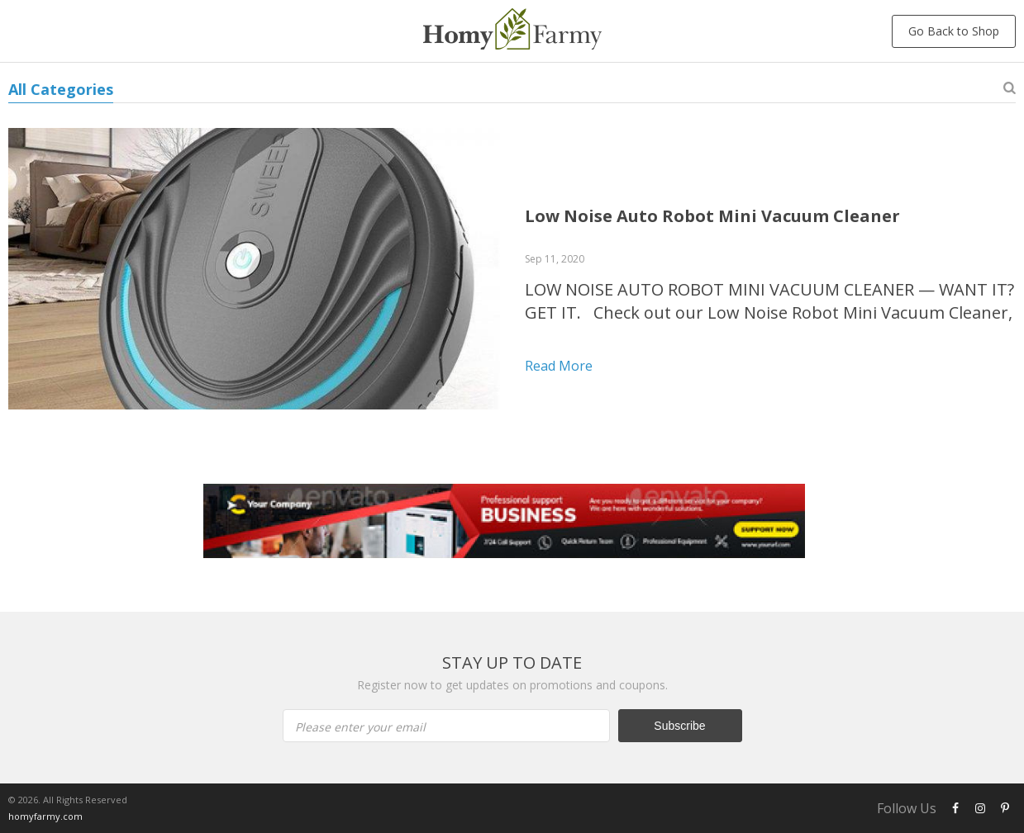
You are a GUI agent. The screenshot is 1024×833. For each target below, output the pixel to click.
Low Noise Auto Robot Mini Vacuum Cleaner (712, 216)
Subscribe (679, 725)
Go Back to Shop (953, 31)
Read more (559, 366)
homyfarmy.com (45, 816)
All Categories (60, 89)
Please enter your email (360, 727)
